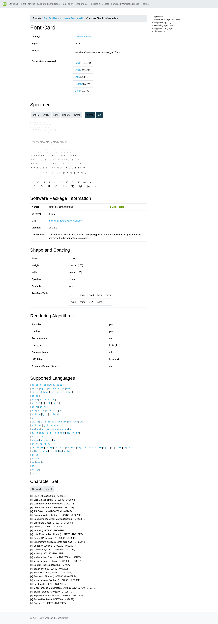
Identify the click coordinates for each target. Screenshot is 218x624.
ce (37, 392)
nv (73, 433)
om (37, 436)
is (54, 414)
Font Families (28, 4)
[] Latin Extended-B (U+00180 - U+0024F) (52, 507)
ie (39, 414)
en (36, 399)
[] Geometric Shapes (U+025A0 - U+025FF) (53, 576)
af (37, 385)
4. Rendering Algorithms (162, 25)
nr (64, 433)
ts (53, 451)
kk (45, 421)
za (33, 473)
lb (36, 425)
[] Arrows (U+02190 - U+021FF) (47, 553)
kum (60, 421)
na (33, 433)
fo (46, 403)
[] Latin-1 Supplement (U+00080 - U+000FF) (53, 500)
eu (53, 399)
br (59, 388)
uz (37, 455)
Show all (36, 489)
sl (63, 447)
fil (40, 403)
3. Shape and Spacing (161, 22)
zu (37, 473)
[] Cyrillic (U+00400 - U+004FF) (46, 527)
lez (40, 425)
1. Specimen (157, 16)
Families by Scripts (99, 4)
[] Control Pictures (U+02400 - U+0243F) (51, 565)
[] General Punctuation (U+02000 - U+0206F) (53, 538)
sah (33, 447)
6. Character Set (159, 31)
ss (112, 447)
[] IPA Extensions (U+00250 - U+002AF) (51, 511)
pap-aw (44, 440)
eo (40, 399)
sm (67, 447)
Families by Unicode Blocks (125, 4)
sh (55, 447)
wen (38, 462)
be (37, 388)
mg (33, 429)
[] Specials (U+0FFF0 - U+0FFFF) (48, 603)
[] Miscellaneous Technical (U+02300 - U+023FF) (55, 561)
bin (49, 388)
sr (108, 447)
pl (51, 440)
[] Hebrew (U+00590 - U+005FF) (47, 530)
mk (47, 429)
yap (33, 469)
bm (54, 388)
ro (41, 444)
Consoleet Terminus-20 (71, 18)
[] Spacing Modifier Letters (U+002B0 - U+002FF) (55, 515)
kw (69, 421)
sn (96, 447)
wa (33, 462)
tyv (68, 451)
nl (51, 433)
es (45, 399)
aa (33, 385)
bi (45, 388)
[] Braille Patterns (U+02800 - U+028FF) (51, 592)
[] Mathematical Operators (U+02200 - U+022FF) (55, 557)
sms (91, 447)
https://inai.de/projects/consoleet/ (65, 221)
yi (38, 469)
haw (34, 410)
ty (64, 451)
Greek (78, 91)
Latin (77, 77)
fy (58, 403)
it (57, 414)
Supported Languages (48, 4)
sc (38, 447)
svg (99, 115)
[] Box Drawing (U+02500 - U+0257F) (49, 569)
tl (39, 451)
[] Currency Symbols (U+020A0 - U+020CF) (53, 546)
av (49, 385)
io (50, 414)
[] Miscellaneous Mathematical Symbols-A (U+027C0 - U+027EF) (63, 588)
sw (129, 447)
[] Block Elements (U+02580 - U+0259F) (51, 573)
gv (45, 407)
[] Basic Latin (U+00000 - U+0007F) (49, 496)
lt (54, 425)
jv (32, 418)
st (116, 447)
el (32, 399)
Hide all (48, 489)
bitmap (90, 115)
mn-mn (54, 429)
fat (33, 403)
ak (41, 385)
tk (36, 451)
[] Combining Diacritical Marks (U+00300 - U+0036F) (57, 519)
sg (51, 447)
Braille (78, 63)
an (45, 385)
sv (124, 447)
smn (85, 447)
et (49, 399)
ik (47, 414)
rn (37, 444)
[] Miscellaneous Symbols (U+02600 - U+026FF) (55, 580)
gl (37, 407)
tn (43, 451)
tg (32, 451)
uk (33, 455)
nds (42, 433)
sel (46, 447)
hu (61, 410)
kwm (75, 421)
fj (43, 403)
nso (68, 433)
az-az (59, 385)
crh (56, 392)
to (46, 451)
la (32, 425)
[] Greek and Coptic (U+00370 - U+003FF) (52, 523)
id (36, 414)
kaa (33, 421)
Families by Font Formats (74, 4)
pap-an (35, 440)
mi (43, 429)
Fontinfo (10, 4)
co (51, 392)
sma (73, 447)
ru (45, 444)
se (42, 447)
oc (33, 436)
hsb (52, 410)
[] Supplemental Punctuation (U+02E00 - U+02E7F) (57, 596)
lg (44, 425)
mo (61, 429)
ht (57, 410)
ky (81, 421)
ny (77, 433)
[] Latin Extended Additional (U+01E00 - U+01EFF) (56, 534)
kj (41, 421)
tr (50, 451)
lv (57, 425)
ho (43, 410)
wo (43, 462)
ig (43, 414)
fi (36, 403)
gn (40, 407)
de (37, 396)
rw (49, 444)
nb (37, 433)
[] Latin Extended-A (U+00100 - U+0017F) (52, 504)
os (42, 436)
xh (33, 466)
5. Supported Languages (162, 28)
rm (33, 444)
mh (38, 429)
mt (70, 429)
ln (51, 425)
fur (53, 403)
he (39, 410)
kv (65, 421)
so (100, 447)
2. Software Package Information (166, 19)
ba (33, 388)
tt (57, 451)
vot (37, 458)
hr (47, 410)
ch (41, 392)
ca (33, 392)
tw (60, 451)
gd (33, 407)
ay (54, 385)
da (33, 396)
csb (65, 392)
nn (55, 433)
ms (66, 429)
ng (47, 433)
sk (60, 447)
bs (63, 388)
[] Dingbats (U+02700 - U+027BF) (48, 584)
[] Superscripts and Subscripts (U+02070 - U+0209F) (57, 542)
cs (61, 392)
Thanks (145, 4)
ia (32, 414)
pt (54, 440)
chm (46, 392)
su (120, 447)
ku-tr (54, 421)
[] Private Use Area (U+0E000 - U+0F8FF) (52, 599)
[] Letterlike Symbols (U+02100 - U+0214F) (52, 550)
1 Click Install (117, 207)
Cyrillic (78, 70)
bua (68, 388)
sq (104, 447)
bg (41, 388)
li (47, 425)
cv (70, 392)
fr (50, 403)
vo (33, 458)
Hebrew (79, 84)
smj (79, 447)
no (59, 433)
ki (38, 421)
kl (49, 421)
